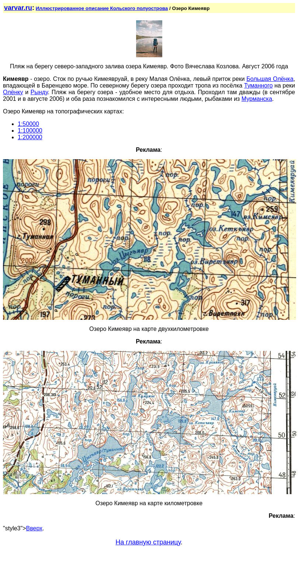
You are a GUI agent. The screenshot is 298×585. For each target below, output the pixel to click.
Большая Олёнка (269, 79)
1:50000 (28, 124)
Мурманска (257, 99)
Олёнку (13, 92)
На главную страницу (147, 542)
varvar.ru (18, 7)
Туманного (258, 85)
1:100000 (30, 130)
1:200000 (30, 137)
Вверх (34, 528)
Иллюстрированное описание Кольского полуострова (102, 8)
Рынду (39, 92)
